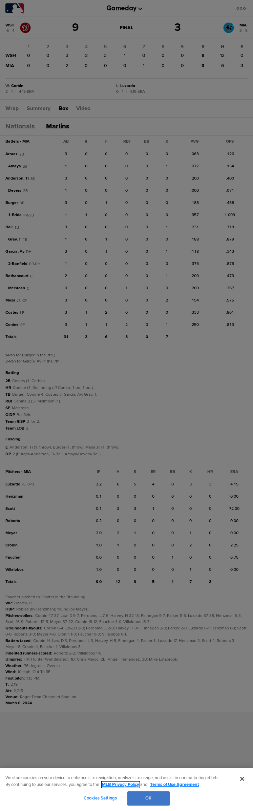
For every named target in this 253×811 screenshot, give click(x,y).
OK (148, 798)
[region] (126, 789)
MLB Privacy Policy (120, 784)
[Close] (242, 778)
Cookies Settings (100, 798)
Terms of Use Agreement (174, 784)
